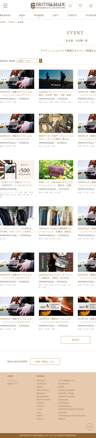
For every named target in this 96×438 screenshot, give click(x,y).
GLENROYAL (63, 384)
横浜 (41, 102)
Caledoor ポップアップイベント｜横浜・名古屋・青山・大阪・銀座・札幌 (56, 95)
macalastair (63, 400)
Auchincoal (41, 384)
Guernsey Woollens (66, 390)
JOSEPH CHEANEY (66, 397)
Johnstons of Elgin (66, 393)
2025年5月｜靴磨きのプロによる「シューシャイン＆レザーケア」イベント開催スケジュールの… (56, 322)
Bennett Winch (43, 390)
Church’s (40, 406)
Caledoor (41, 403)
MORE (75, 339)
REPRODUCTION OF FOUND (71, 409)
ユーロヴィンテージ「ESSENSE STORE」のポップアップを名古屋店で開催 (16, 231)
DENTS (40, 416)
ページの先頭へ (89, 427)
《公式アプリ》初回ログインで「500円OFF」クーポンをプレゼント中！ (17, 185)
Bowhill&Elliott (43, 397)
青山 (46, 102)
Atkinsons (41, 381)
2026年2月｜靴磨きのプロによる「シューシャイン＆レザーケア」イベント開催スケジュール (17, 139)
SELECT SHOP (7, 61)
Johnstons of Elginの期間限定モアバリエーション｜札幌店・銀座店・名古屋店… (56, 231)
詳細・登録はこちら (45, 361)
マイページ (12, 381)
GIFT (56, 15)
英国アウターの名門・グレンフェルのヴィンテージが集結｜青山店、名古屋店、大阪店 (56, 139)
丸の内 (13, 194)
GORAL (61, 387)
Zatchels (61, 419)
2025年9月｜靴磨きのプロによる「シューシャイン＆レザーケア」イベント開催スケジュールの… (17, 278)
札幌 (57, 102)
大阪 (14, 102)
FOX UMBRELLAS (66, 381)
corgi (39, 413)
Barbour (40, 387)
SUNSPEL (62, 413)
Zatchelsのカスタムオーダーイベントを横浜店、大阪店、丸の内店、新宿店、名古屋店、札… (56, 278)
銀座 (2, 102)
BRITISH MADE (43, 400)
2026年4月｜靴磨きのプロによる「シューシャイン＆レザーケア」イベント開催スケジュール (17, 95)
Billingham (41, 393)
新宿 (20, 194)
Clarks (39, 409)
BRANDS (5, 15)
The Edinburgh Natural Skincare (72, 416)
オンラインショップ (8, 192)
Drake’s (40, 419)
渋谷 (21, 192)
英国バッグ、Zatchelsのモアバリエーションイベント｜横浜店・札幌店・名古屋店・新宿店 (56, 185)
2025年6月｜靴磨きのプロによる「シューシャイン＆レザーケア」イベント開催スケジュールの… (17, 322)
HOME (10, 376)
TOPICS (72, 15)
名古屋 (8, 102)
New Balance (63, 403)
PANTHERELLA (65, 406)
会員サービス (12, 384)
